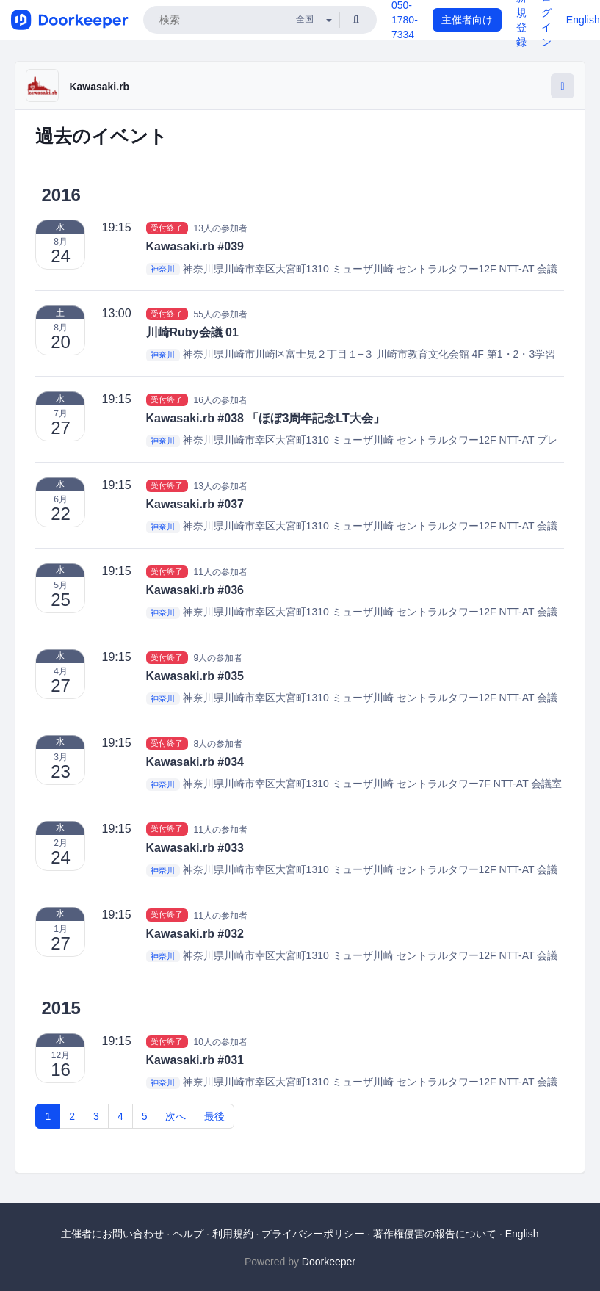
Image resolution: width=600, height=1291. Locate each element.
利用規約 (232, 1234)
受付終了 (167, 227)
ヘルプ (188, 1234)
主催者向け (467, 20)
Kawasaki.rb (99, 87)
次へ (175, 1116)
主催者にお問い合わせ (112, 1234)
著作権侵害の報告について (434, 1234)
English (583, 20)
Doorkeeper (328, 1262)
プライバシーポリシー (312, 1234)
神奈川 (163, 269)
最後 (214, 1116)
